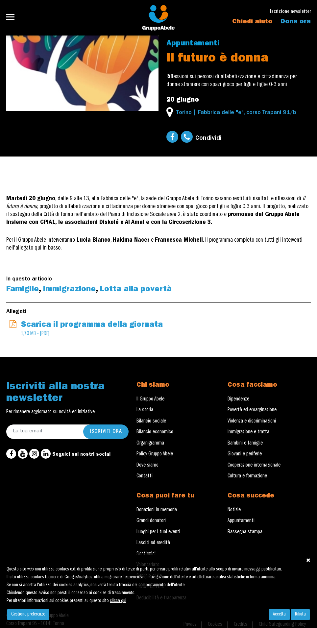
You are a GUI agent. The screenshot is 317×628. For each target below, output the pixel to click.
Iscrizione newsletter (290, 12)
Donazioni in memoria (156, 510)
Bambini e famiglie (245, 444)
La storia (144, 410)
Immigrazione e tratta (248, 432)
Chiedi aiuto (252, 22)
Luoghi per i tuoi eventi (158, 532)
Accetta (279, 614)
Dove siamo (147, 466)
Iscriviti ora (106, 431)
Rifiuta (300, 614)
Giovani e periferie (245, 454)
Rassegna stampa (245, 532)
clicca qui (118, 601)
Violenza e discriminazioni (252, 421)
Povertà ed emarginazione (252, 410)
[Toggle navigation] (12, 17)
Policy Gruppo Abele (154, 454)
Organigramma (150, 444)
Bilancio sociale (151, 421)
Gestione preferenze (28, 614)
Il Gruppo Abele (150, 399)
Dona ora (295, 22)
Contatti (144, 476)
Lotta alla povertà (136, 290)
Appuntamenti (193, 44)
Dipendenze (238, 399)
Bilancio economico (154, 432)
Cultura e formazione (247, 476)
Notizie (234, 510)
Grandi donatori (151, 521)
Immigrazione (69, 290)
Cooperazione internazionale (254, 466)
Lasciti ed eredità (153, 543)
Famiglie (22, 290)
